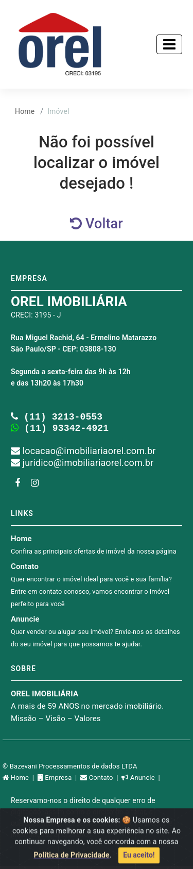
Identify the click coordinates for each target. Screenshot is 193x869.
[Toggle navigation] (169, 44)
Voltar (96, 223)
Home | (20, 780)
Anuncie (95, 634)
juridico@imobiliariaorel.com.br (82, 465)
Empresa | (59, 780)
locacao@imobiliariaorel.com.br (83, 453)
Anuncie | (141, 780)
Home (24, 111)
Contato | (100, 780)
